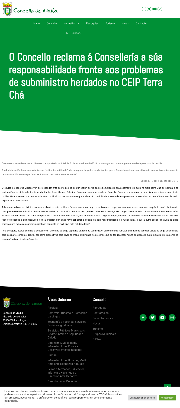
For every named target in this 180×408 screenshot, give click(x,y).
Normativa (71, 23)
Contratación (101, 313)
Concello (52, 23)
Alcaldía (53, 307)
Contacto (141, 23)
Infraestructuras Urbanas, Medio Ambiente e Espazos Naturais (67, 362)
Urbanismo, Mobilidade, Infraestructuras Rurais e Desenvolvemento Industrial (65, 346)
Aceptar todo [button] (167, 397)
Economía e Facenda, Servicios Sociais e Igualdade (67, 323)
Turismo (110, 23)
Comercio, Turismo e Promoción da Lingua (67, 314)
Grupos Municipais (104, 334)
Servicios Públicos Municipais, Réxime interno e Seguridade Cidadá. (66, 334)
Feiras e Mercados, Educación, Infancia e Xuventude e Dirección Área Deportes (66, 372)
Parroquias (92, 23)
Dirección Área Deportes (62, 381)
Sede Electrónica (103, 318)
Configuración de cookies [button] (142, 397)
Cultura (52, 355)
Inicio (36, 23)
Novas (125, 23)
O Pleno (97, 339)
